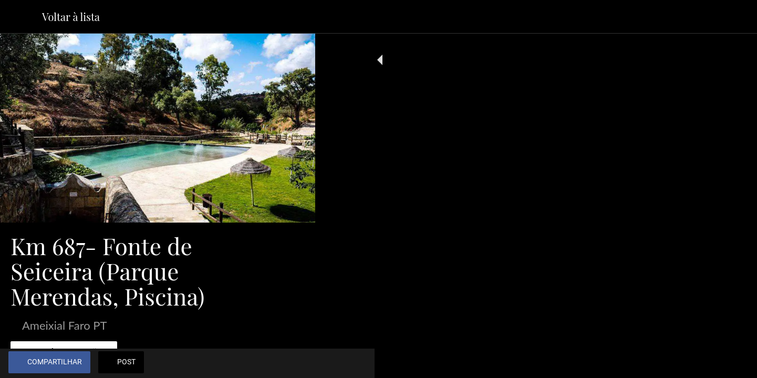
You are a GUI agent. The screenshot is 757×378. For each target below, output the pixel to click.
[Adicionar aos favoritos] (269, 363)
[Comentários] (294, 363)
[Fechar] (21, 16)
